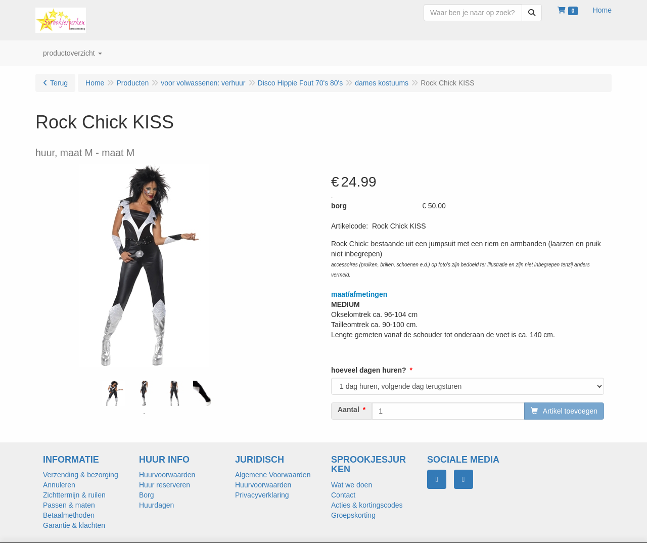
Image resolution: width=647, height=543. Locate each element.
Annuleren (59, 485)
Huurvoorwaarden (167, 475)
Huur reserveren (164, 485)
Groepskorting (353, 515)
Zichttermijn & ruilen (74, 495)
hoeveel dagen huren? (368, 370)
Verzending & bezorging (80, 475)
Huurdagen (156, 505)
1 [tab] (144, 414)
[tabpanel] (113, 393)
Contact (343, 495)
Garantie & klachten (74, 525)
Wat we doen (351, 485)
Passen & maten (69, 505)
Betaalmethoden (69, 515)
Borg (146, 495)
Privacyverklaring (262, 495)
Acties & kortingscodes (367, 505)
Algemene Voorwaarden (272, 475)
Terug (59, 83)
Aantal (348, 409)
